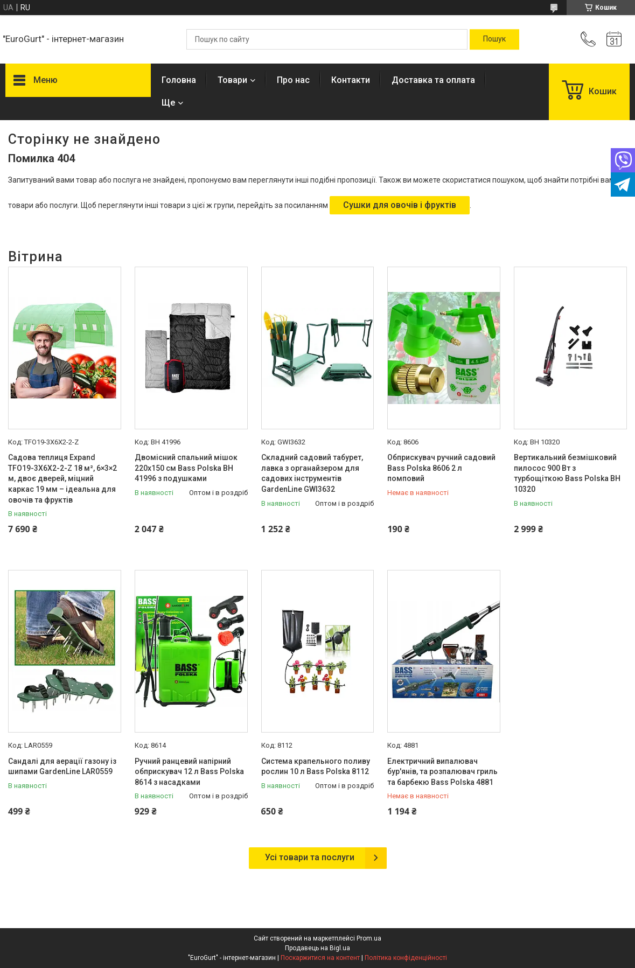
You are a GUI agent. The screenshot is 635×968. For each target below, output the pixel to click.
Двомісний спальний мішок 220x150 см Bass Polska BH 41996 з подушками (186, 468)
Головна (179, 80)
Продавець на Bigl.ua (317, 948)
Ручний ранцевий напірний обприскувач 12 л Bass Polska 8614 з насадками (189, 771)
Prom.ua (369, 938)
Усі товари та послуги (309, 857)
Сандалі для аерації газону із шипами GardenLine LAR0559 (62, 766)
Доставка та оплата (433, 80)
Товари (232, 80)
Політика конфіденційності (406, 958)
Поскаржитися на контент (320, 958)
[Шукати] (494, 39)
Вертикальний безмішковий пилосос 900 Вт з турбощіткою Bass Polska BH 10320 (567, 473)
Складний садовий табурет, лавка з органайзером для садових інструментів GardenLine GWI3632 (312, 473)
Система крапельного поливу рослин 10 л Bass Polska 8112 (315, 766)
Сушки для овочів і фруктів (399, 205)
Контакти (350, 80)
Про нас (293, 80)
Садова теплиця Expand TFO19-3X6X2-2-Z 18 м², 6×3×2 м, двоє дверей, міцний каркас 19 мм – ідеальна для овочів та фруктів (62, 478)
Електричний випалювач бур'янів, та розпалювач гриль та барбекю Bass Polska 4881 (442, 771)
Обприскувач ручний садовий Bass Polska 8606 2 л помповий (441, 468)
